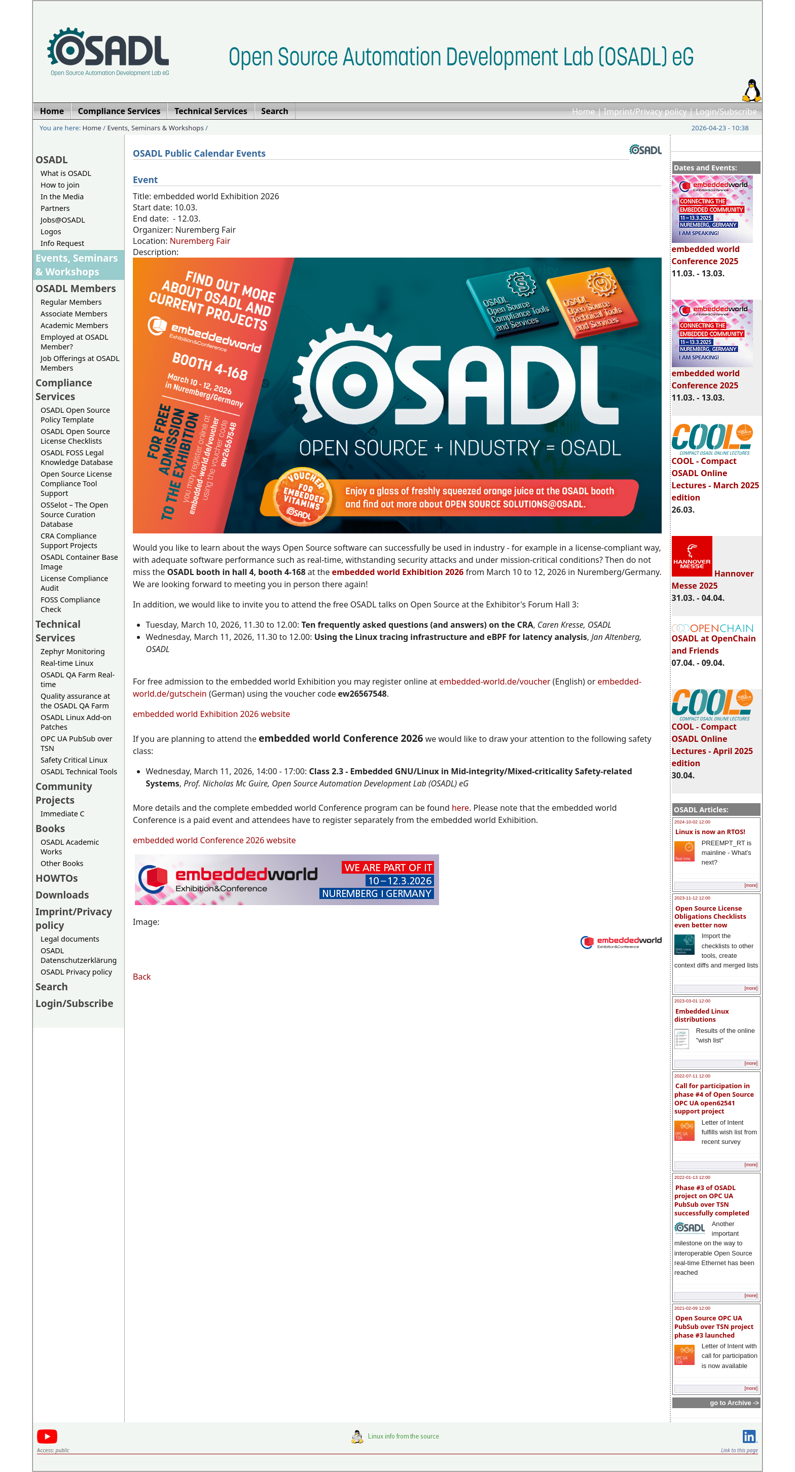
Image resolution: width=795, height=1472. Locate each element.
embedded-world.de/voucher (494, 681)
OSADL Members (75, 288)
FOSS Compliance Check (70, 604)
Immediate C (63, 813)
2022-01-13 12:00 (692, 1177)
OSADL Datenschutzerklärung (79, 955)
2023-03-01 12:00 (692, 1000)
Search (51, 986)
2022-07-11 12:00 (692, 1076)
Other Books (62, 863)
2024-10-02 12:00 (692, 821)
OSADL (51, 159)
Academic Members (74, 325)
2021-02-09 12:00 (692, 1308)
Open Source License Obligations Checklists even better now (710, 916)
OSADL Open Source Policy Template (75, 414)
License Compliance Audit (74, 583)
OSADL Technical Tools (79, 771)
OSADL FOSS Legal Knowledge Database (77, 457)
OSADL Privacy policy (76, 972)
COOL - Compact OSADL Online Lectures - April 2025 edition (712, 740)
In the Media (62, 196)
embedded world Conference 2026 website (214, 840)
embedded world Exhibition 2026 (398, 572)
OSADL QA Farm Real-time (78, 679)
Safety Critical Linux (74, 760)
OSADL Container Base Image (79, 561)
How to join (60, 185)
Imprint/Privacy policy (645, 111)
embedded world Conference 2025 (712, 250)
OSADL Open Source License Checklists (75, 436)
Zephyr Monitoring (73, 651)
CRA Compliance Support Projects (69, 540)
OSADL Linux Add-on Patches (76, 722)
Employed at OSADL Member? (75, 341)
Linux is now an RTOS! (710, 831)
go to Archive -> (734, 1403)
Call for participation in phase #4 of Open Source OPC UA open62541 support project (714, 1098)
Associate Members (74, 313)
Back (142, 976)
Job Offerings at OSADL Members (80, 363)
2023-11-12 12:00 (692, 898)
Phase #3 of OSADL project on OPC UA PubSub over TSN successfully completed (711, 1200)
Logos (51, 231)
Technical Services (58, 630)
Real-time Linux (67, 663)
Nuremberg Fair (200, 240)
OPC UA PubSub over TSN (77, 743)
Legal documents (70, 939)
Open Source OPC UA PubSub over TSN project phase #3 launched (713, 1326)
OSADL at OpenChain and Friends (714, 640)
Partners (55, 208)
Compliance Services (63, 389)
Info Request (62, 243)
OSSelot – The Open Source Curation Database (74, 514)
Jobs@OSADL (63, 220)
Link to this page (739, 1450)
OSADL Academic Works (70, 846)
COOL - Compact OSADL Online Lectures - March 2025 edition (716, 474)
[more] (750, 885)
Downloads (62, 895)
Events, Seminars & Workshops (155, 127)
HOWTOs (56, 878)
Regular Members (71, 302)
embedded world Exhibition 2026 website (211, 714)
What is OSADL (66, 173)
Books (50, 828)
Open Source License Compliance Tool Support (76, 483)
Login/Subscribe (726, 111)
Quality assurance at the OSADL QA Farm (75, 700)
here (460, 807)
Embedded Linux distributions (701, 1015)
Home (583, 111)
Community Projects (63, 793)
